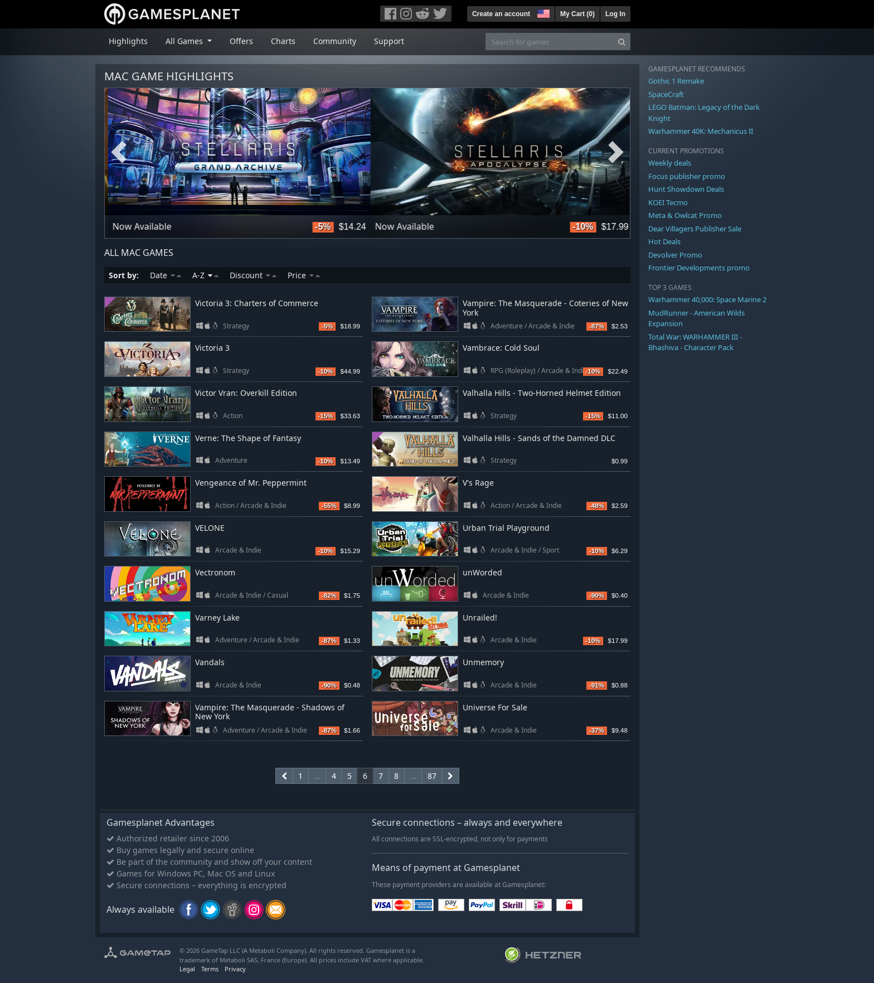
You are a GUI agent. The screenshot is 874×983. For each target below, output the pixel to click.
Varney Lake (217, 617)
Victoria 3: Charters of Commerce (256, 303)
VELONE (210, 527)
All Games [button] (185, 41)
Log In (615, 14)
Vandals (210, 662)
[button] (542, 12)
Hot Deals (664, 241)
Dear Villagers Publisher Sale (694, 229)
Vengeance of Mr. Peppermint (251, 482)
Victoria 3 (212, 347)
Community (334, 41)
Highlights (128, 41)
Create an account (501, 14)
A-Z (205, 275)
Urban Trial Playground (506, 527)
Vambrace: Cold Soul (501, 347)
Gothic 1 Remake (676, 81)
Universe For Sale (495, 707)
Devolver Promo (675, 255)
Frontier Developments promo (699, 268)
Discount (253, 275)
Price (304, 275)
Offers (241, 41)
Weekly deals (669, 163)
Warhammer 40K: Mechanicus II (700, 131)
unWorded (482, 572)
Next (616, 152)
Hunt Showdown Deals (686, 189)
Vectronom (215, 572)
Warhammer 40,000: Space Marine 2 (707, 299)
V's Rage (478, 482)
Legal (187, 969)
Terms (210, 969)
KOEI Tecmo (668, 202)
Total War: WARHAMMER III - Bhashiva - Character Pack (695, 342)
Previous (119, 152)
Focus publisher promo (686, 176)
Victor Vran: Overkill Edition (246, 393)
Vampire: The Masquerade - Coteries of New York (545, 308)
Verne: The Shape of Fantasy (248, 438)
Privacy (235, 969)
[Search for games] (549, 41)
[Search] (621, 41)
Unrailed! (480, 617)
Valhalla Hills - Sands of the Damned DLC (539, 438)
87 (432, 776)
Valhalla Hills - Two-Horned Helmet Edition (542, 393)
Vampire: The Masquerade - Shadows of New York (269, 712)
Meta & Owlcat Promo (685, 215)
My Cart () (577, 14)
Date (165, 275)
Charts (283, 41)
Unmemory (483, 662)
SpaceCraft (666, 94)
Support (389, 41)
